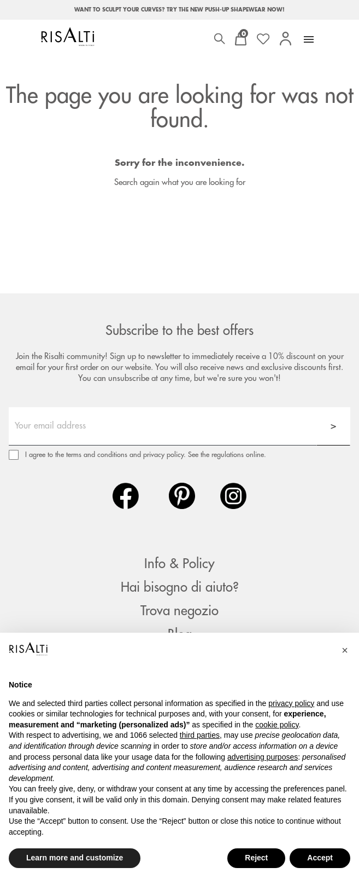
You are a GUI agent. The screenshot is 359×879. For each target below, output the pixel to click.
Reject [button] (256, 857)
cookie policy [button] (276, 724)
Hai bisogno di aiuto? (180, 587)
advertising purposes (262, 757)
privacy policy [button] (291, 703)
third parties (200, 735)
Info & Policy (179, 563)
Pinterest (182, 496)
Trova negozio (179, 610)
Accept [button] (320, 857)
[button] (345, 650)
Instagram (233, 496)
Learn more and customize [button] (74, 857)
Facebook (126, 496)
